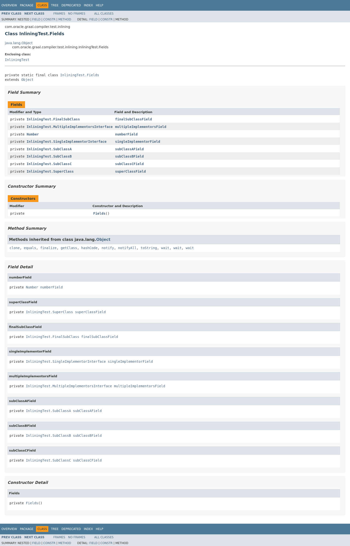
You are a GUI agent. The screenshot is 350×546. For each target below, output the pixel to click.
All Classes (104, 13)
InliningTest (17, 60)
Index (88, 5)
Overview (9, 5)
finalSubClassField (133, 119)
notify (108, 248)
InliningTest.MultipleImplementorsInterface (69, 127)
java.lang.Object (19, 43)
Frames (59, 13)
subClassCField (129, 164)
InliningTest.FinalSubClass (53, 119)
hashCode (89, 248)
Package (26, 5)
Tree (55, 5)
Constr (49, 19)
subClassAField (129, 149)
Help (99, 5)
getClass (69, 248)
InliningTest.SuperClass (50, 171)
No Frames (76, 13)
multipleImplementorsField (140, 127)
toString (149, 248)
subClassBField (129, 156)
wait (165, 248)
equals (30, 248)
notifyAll (127, 248)
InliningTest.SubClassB (48, 156)
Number (32, 134)
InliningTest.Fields (79, 75)
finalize (48, 248)
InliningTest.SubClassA (48, 149)
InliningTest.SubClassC (48, 164)
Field (36, 19)
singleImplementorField (137, 141)
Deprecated (71, 5)
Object (27, 80)
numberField (126, 134)
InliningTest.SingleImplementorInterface (66, 141)
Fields (99, 213)
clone (14, 248)
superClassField (130, 171)
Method (64, 19)
